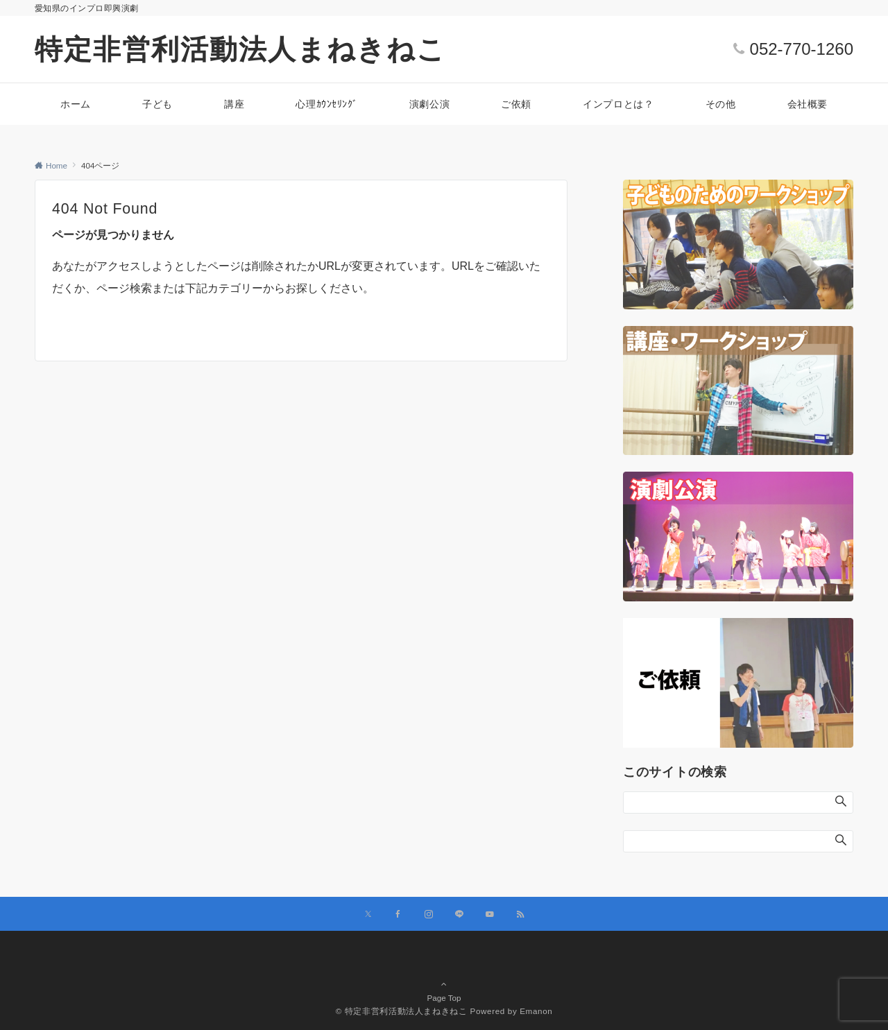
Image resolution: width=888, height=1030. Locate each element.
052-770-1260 (801, 49)
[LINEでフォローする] (459, 914)
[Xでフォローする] (368, 914)
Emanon (536, 1010)
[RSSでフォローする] (520, 914)
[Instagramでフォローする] (429, 914)
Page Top (444, 977)
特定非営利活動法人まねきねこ (240, 49)
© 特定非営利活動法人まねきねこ (402, 1010)
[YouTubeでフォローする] (490, 914)
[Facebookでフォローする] (398, 914)
